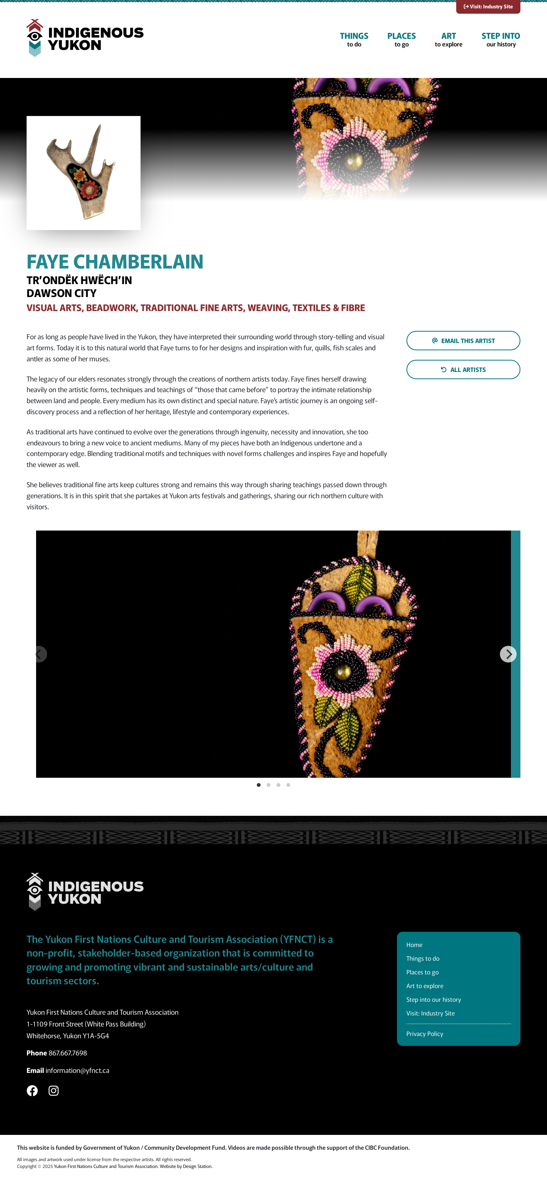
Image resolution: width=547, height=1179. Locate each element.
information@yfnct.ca (77, 1070)
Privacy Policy (424, 1033)
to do (354, 39)
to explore (449, 39)
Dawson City (61, 292)
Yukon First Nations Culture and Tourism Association (106, 1166)
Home (414, 944)
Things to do (422, 958)
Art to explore (424, 985)
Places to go (422, 971)
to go (401, 39)
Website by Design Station (186, 1166)
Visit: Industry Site (488, 6)
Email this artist (463, 340)
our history (501, 39)
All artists (463, 369)
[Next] (508, 654)
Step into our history (433, 999)
